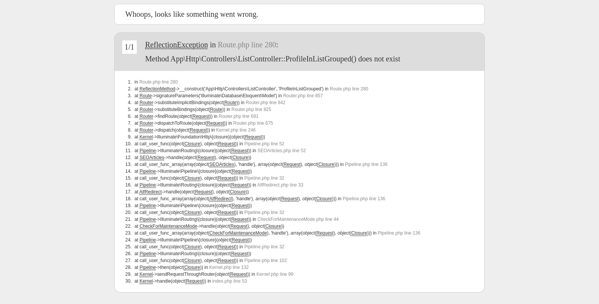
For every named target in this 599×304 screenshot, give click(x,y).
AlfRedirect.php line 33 (280, 185)
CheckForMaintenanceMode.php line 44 (298, 219)
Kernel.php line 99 (274, 274)
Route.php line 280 (247, 44)
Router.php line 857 (303, 95)
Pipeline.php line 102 (265, 260)
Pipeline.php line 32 (264, 178)
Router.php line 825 (251, 109)
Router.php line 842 (265, 102)
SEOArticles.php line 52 (281, 150)
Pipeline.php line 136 (366, 164)
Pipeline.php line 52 (264, 143)
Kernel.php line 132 (229, 267)
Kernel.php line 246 (236, 130)
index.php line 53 (229, 281)
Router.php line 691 (238, 116)
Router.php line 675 (253, 123)
